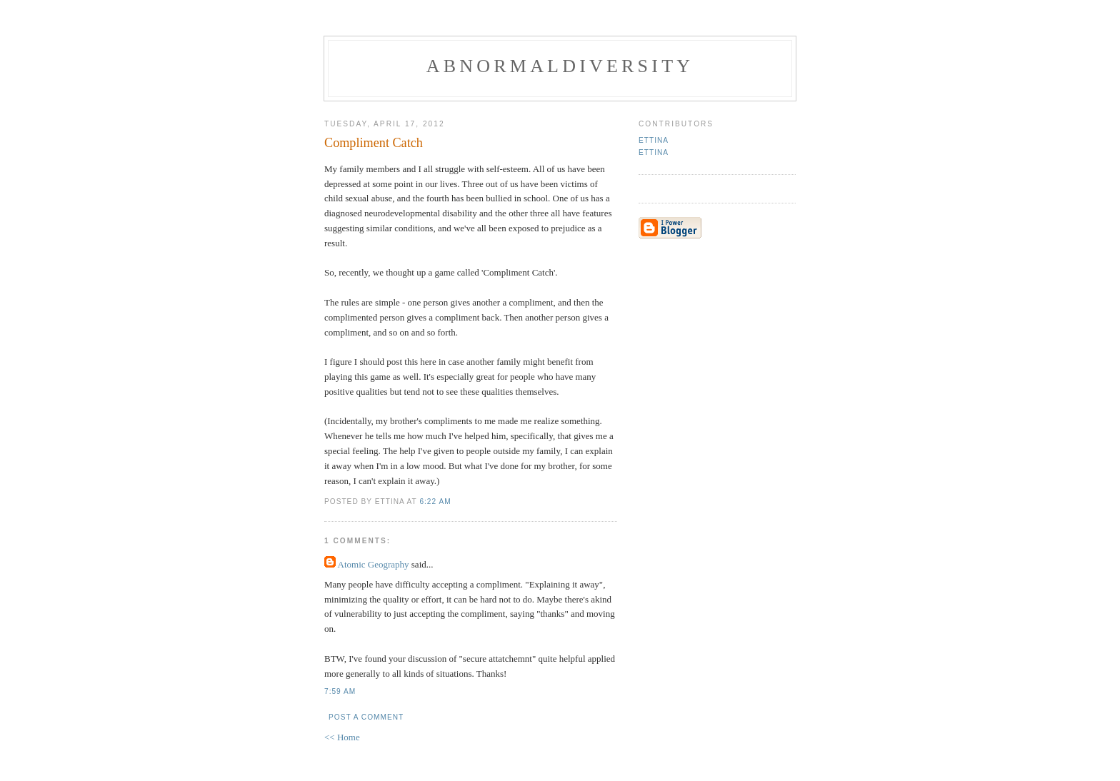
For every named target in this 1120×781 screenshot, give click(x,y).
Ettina (654, 140)
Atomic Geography (373, 564)
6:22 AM (435, 501)
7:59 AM (340, 691)
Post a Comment (366, 717)
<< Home (342, 737)
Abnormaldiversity (560, 66)
